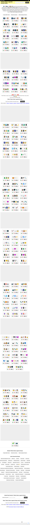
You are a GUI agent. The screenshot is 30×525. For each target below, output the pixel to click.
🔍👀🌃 (23, 77)
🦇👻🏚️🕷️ (23, 402)
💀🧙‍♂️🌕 (15, 237)
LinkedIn (14, 103)
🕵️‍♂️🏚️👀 (6, 349)
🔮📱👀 (23, 308)
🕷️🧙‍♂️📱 (15, 355)
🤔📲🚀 (23, 396)
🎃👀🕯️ (15, 178)
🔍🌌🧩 (23, 290)
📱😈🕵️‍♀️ (23, 255)
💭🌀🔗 (23, 237)
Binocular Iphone (11, 476)
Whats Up (13, 458)
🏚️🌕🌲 (6, 196)
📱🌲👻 (23, 249)
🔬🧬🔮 (15, 308)
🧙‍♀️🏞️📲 (24, 125)
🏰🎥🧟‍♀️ (15, 196)
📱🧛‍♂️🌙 (23, 261)
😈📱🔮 (24, 361)
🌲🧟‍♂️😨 (6, 178)
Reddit (21, 103)
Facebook (11, 103)
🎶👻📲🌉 (15, 36)
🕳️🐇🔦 (15, 343)
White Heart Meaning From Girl (5, 458)
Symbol (18, 506)
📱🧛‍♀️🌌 (15, 71)
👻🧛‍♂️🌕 (24, 231)
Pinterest (18, 103)
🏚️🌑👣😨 (6, 190)
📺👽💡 (15, 290)
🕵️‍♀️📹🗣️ (23, 343)
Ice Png (22, 462)
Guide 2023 (17, 478)
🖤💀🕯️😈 (24, 355)
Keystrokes (22, 466)
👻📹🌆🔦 (23, 48)
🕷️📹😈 (23, 349)
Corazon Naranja (26, 472)
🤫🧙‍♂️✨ (14, 402)
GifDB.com (22, 506)
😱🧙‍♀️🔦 (24, 390)
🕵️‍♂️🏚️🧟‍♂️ (6, 89)
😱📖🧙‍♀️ (15, 390)
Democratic (27, 458)
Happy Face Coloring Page (19, 468)
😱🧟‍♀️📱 (6, 396)
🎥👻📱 (6, 184)
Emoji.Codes (11, 506)
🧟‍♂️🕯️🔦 (24, 420)
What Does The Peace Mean (10, 470)
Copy (8, 20)
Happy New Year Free (16, 462)
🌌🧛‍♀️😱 (23, 142)
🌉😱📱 (24, 18)
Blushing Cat (10, 460)
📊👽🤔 (23, 243)
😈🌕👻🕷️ (15, 361)
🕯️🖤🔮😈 (15, 337)
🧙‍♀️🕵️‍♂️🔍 (6, 414)
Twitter (8, 103)
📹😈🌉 (15, 77)
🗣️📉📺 (6, 361)
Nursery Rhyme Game (9, 466)
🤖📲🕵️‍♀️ (6, 402)
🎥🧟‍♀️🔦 (15, 184)
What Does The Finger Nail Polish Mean (11, 472)
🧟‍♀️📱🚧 (23, 131)
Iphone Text (9, 462)
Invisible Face (13, 464)
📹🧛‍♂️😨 (6, 290)
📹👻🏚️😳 (15, 284)
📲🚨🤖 (6, 284)
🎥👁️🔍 (23, 178)
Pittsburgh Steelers (16, 460)
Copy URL (22, 101)
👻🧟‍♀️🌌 (6, 237)
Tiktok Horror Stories (14, 14)
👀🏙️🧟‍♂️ (6, 48)
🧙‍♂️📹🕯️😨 (15, 414)
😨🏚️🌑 (10, 367)
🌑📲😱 (15, 24)
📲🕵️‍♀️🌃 (6, 77)
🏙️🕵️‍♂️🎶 (6, 42)
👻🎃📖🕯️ (24, 207)
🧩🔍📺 (15, 443)
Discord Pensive (8, 474)
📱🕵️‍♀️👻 (6, 255)
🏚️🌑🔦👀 (15, 190)
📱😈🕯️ (15, 255)
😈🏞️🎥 (14, 89)
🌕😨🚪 (15, 154)
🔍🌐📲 (6, 296)
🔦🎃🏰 (6, 302)
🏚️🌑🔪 (24, 190)
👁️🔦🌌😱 (6, 207)
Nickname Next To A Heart (25, 464)
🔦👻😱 (6, 308)
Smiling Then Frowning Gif (19, 474)
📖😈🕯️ (15, 249)
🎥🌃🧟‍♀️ (15, 30)
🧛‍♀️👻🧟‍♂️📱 (6, 420)
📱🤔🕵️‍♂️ (6, 261)
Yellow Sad (17, 476)
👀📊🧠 (23, 196)
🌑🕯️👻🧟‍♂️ (23, 148)
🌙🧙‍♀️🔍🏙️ (6, 30)
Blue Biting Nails (23, 476)
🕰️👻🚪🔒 (24, 337)
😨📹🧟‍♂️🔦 (19, 367)
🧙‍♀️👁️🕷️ (15, 408)
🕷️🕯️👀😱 (6, 355)
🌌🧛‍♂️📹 (6, 148)
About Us (15, 506)
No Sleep (2, 464)
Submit (26, 497)
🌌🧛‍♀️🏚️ (15, 142)
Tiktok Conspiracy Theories (23, 14)
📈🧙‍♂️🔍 (6, 243)
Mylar (13, 474)
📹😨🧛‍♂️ (24, 284)
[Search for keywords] (20, 2)
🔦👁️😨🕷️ (23, 302)
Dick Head (20, 472)
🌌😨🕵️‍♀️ (6, 142)
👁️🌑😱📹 (15, 202)
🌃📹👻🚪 (15, 18)
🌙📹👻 (23, 24)
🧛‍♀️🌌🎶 (15, 131)
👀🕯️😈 (6, 202)
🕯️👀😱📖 (5, 337)
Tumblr (24, 103)
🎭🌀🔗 (23, 184)
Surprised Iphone (23, 478)
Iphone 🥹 (17, 464)
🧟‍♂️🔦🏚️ (15, 137)
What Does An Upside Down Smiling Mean (7, 468)
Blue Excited (7, 464)
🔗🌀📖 (15, 296)
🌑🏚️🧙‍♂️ (6, 24)
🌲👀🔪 (23, 154)
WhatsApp (27, 103)
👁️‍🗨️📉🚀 (15, 207)
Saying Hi (2, 472)
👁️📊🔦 (24, 202)
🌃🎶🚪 (6, 18)
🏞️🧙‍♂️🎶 (24, 42)
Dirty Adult (17, 470)
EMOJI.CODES (2, 0)
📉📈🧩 (15, 243)
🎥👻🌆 (6, 36)
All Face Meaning (26, 468)
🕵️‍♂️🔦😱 (15, 349)
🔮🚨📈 (23, 314)
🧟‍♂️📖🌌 (15, 420)
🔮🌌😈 (6, 83)
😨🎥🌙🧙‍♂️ (23, 89)
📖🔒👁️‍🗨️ (6, 249)
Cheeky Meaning (16, 466)
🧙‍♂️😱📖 (24, 414)
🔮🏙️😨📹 (15, 83)
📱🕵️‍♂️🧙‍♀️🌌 (6, 71)
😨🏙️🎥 (6, 125)
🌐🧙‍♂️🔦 (14, 148)
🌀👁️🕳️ (23, 137)
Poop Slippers (4, 462)
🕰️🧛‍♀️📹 (6, 343)
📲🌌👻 (24, 71)
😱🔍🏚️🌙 (15, 125)
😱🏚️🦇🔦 (6, 390)
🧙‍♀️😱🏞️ (6, 131)
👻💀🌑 (6, 231)
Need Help (22, 470)
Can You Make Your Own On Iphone (9, 478)
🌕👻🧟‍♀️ (6, 154)
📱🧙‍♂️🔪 (15, 261)
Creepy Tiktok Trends (6, 14)
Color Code (6, 476)
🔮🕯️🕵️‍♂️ (6, 314)
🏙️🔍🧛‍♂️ (24, 36)
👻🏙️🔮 (14, 48)
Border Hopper (23, 460)
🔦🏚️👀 (14, 302)
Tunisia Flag (22, 458)
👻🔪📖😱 (15, 231)
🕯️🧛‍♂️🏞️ (24, 83)
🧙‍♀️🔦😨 (23, 408)
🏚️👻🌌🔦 (15, 42)
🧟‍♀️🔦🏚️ (6, 137)
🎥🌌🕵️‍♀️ (24, 30)
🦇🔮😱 (6, 408)
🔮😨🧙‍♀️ (15, 314)
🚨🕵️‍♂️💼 (15, 396)
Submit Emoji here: (5, 497)
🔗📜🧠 (23, 296)
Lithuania (17, 458)
